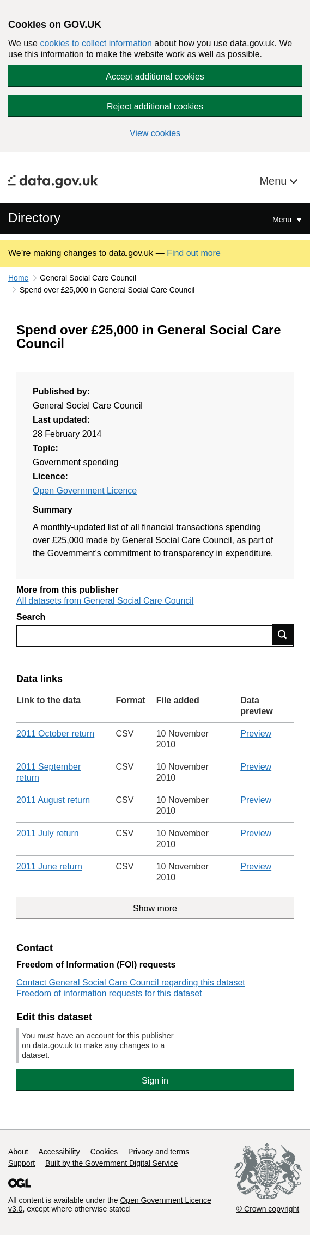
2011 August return (53, 800)
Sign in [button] (155, 1080)
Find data (283, 634)
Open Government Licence (85, 490)
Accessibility (59, 1151)
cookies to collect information (95, 43)
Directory (34, 217)
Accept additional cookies (155, 76)
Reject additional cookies (155, 106)
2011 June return (49, 866)
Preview (255, 733)
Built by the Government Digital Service (111, 1163)
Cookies (104, 1151)
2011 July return (47, 833)
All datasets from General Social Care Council (104, 600)
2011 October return (55, 733)
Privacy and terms (158, 1151)
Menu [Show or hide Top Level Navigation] (283, 219)
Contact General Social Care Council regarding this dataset (130, 982)
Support (21, 1163)
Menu (274, 181)
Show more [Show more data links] (155, 908)
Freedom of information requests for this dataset (109, 993)
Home (18, 277)
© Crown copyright (267, 1208)
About (18, 1151)
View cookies (155, 133)
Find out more (194, 253)
